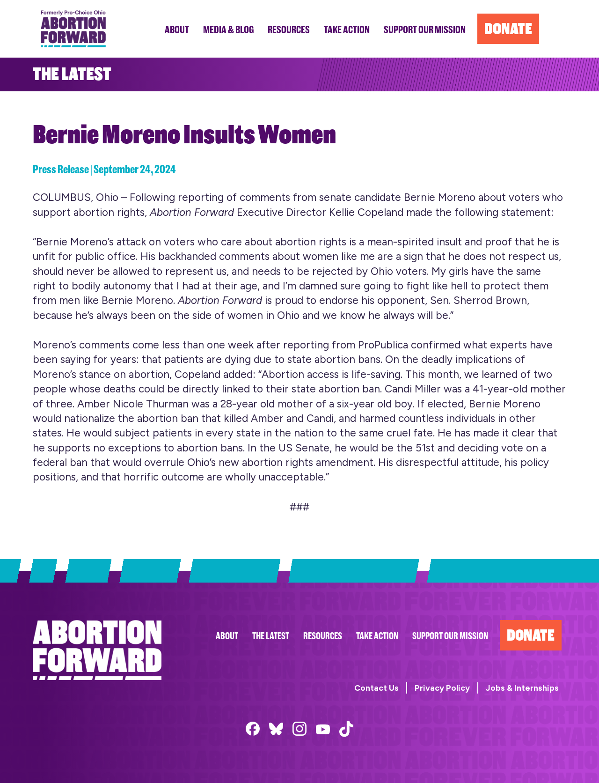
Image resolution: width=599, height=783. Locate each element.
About (227, 636)
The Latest (270, 636)
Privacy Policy (442, 688)
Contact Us (376, 688)
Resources (322, 636)
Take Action (377, 636)
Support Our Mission (450, 636)
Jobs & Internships (522, 688)
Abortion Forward (73, 29)
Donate (531, 635)
